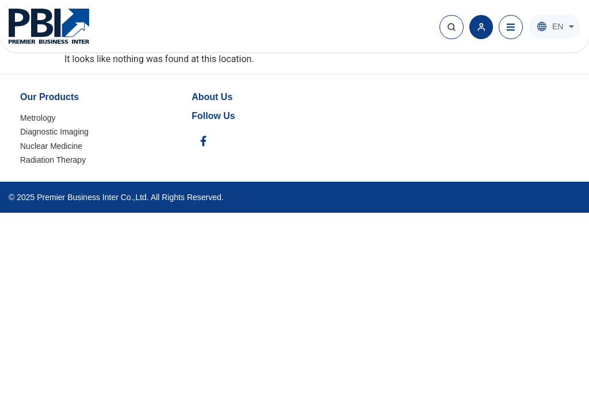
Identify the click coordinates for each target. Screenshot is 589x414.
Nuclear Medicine (51, 146)
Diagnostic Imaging (54, 131)
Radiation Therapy (53, 159)
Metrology (37, 117)
